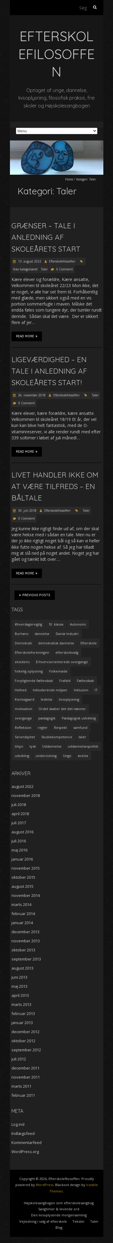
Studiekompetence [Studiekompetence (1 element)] (56, 737)
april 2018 (20, 813)
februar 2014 (23, 913)
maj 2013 (19, 986)
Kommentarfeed (26, 1142)
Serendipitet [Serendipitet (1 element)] (25, 737)
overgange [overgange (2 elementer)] (23, 718)
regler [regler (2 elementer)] (43, 727)
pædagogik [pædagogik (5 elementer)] (46, 718)
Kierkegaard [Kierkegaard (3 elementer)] (24, 699)
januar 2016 (22, 859)
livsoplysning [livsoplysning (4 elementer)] (69, 699)
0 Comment (64, 269)
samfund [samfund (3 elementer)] (80, 727)
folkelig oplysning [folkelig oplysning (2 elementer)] (29, 671)
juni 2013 (19, 977)
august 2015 (22, 886)
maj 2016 (19, 850)
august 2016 (22, 832)
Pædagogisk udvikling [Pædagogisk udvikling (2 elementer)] (79, 718)
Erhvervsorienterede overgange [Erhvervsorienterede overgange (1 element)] (62, 662)
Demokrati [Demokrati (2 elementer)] (23, 643)
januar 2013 (22, 1022)
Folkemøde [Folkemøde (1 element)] (58, 671)
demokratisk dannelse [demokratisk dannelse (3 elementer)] (56, 643)
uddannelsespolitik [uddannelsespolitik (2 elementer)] (83, 746)
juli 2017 (18, 822)
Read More (26, 336)
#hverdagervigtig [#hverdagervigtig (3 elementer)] (28, 624)
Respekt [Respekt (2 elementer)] (60, 727)
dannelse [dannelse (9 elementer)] (42, 633)
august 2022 (22, 786)
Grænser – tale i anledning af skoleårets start (45, 237)
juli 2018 (18, 804)
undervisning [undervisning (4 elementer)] (46, 755)
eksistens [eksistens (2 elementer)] (22, 662)
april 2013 (20, 995)
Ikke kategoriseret (25, 269)
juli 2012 (18, 1059)
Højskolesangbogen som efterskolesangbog (59, 1203)
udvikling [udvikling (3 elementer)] (22, 755)
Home (69, 179)
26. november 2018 (31, 395)
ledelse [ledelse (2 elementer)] (46, 699)
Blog (58, 1227)
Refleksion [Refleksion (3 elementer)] (23, 727)
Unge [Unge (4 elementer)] (67, 755)
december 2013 (25, 931)
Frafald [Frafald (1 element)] (65, 680)
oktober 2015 (23, 877)
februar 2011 (23, 1095)
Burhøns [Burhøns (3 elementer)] (21, 633)
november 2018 (25, 795)
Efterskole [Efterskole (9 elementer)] (88, 643)
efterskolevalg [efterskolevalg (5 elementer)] (66, 652)
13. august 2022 (29, 261)
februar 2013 (23, 1013)
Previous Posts (34, 595)
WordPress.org (25, 1151)
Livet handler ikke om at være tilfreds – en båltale (54, 486)
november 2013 (25, 941)
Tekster (78, 1221)
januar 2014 (22, 922)
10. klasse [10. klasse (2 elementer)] (56, 624)
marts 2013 (21, 1004)
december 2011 (25, 1068)
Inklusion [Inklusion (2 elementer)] (81, 690)
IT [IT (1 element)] (96, 690)
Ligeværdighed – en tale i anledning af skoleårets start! (49, 371)
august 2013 (22, 968)
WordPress (44, 1184)
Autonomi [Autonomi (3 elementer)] (78, 624)
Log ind (17, 1124)
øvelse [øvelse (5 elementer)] (83, 755)
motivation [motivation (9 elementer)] (23, 708)
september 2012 (26, 1050)
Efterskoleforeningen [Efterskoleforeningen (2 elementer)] (32, 652)
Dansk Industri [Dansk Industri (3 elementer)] (67, 633)
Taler (44, 269)
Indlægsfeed (23, 1133)
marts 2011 (21, 1086)
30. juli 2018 (26, 510)
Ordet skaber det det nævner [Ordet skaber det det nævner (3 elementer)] (62, 708)
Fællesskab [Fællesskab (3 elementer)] (85, 680)
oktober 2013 (23, 950)
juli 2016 (18, 841)
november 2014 (25, 895)
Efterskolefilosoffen (62, 261)
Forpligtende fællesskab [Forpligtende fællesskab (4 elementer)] (34, 680)
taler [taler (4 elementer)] (82, 737)
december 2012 (25, 1031)
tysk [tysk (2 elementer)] (33, 746)
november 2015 (25, 868)
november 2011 (25, 1077)
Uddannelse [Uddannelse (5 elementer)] (51, 746)
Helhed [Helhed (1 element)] (21, 690)
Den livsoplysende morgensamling (59, 1215)
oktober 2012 (23, 1040)
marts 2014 (21, 904)
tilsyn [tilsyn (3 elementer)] (19, 746)
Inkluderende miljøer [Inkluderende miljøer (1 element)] (50, 690)
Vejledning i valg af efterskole (43, 1221)
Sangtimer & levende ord (58, 1209)
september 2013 (26, 959)
